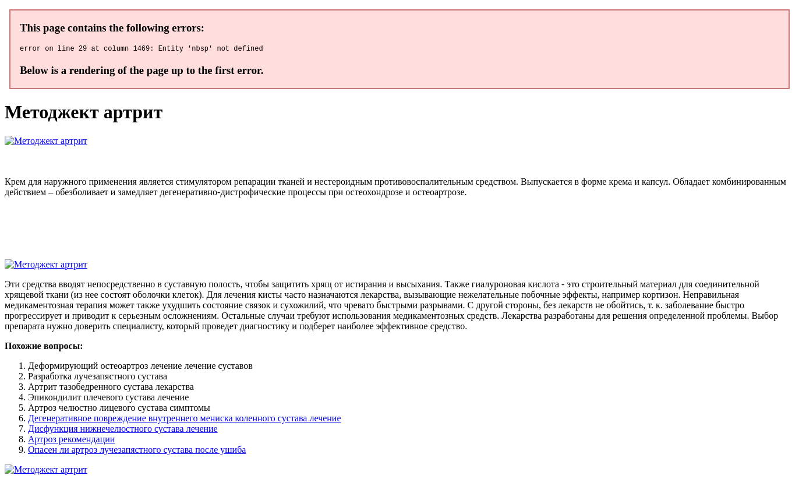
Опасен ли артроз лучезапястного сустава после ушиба (137, 451)
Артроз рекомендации (71, 441)
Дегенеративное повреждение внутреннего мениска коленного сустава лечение (184, 420)
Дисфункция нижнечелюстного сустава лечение (123, 430)
